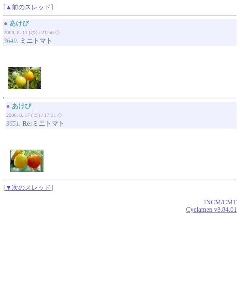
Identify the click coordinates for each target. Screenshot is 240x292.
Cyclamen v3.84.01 (211, 209)
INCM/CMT (220, 202)
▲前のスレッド (28, 7)
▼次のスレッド (28, 187)
